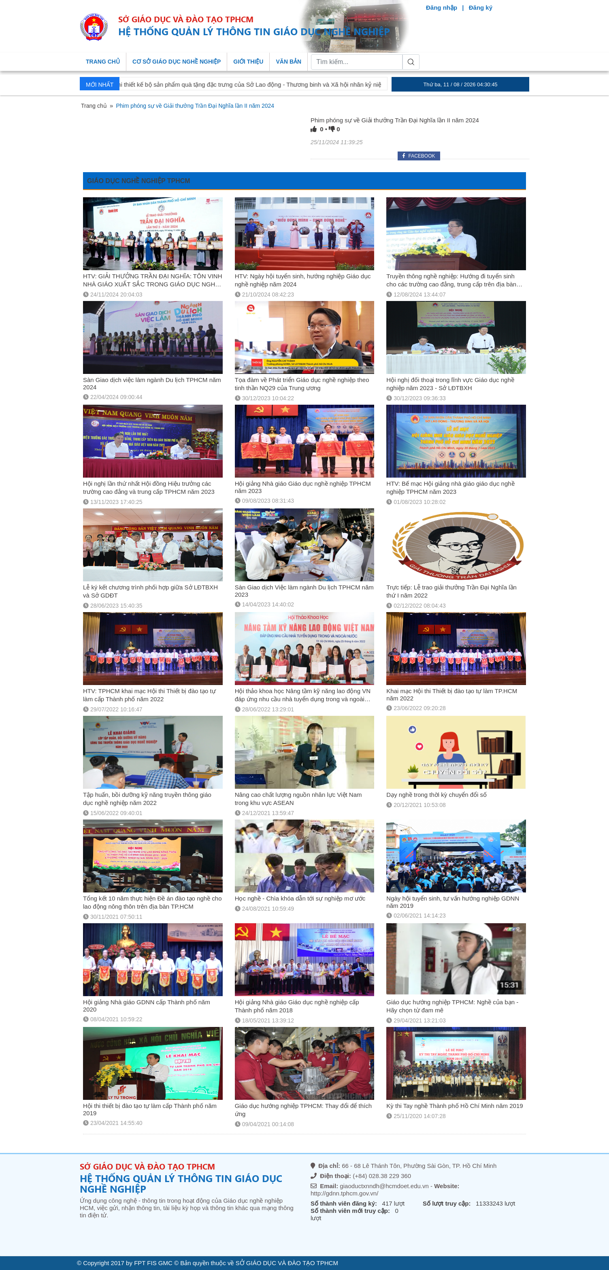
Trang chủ (103, 61)
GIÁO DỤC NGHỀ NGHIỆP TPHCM (138, 180)
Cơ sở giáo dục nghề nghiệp (176, 61)
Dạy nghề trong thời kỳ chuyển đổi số (436, 794)
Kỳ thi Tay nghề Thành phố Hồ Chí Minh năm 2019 (454, 1105)
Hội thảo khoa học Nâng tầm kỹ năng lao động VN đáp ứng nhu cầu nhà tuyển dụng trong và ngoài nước (303, 699)
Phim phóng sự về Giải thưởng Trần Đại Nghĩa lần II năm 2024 (395, 120)
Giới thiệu (248, 61)
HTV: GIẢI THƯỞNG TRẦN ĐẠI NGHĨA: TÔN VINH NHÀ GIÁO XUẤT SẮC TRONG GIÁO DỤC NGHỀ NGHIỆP (152, 284)
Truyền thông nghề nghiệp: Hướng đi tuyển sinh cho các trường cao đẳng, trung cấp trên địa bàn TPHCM (451, 284)
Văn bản (288, 61)
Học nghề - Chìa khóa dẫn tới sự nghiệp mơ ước (300, 898)
